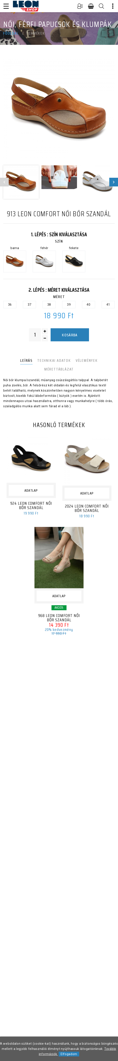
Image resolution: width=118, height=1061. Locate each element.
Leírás (26, 360)
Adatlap (31, 490)
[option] (59, 110)
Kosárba (69, 335)
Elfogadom (69, 1054)
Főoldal (11, 33)
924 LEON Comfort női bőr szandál (31, 505)
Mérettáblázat (59, 369)
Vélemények (87, 360)
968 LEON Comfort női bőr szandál (59, 617)
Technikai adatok (54, 360)
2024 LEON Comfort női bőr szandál (87, 508)
